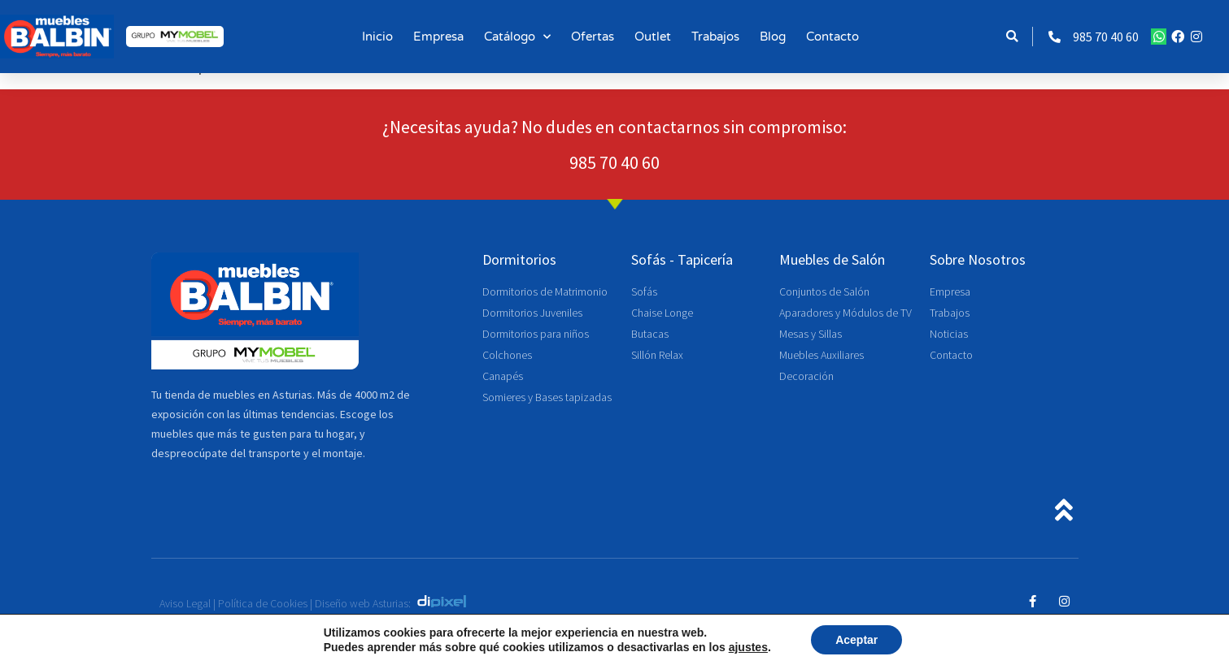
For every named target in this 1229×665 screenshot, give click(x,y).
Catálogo (517, 37)
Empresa (438, 36)
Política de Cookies (262, 603)
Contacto (832, 36)
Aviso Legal (185, 603)
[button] (1012, 37)
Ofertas (592, 36)
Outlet (652, 36)
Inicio (377, 36)
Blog (773, 36)
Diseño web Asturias (361, 603)
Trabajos (715, 36)
